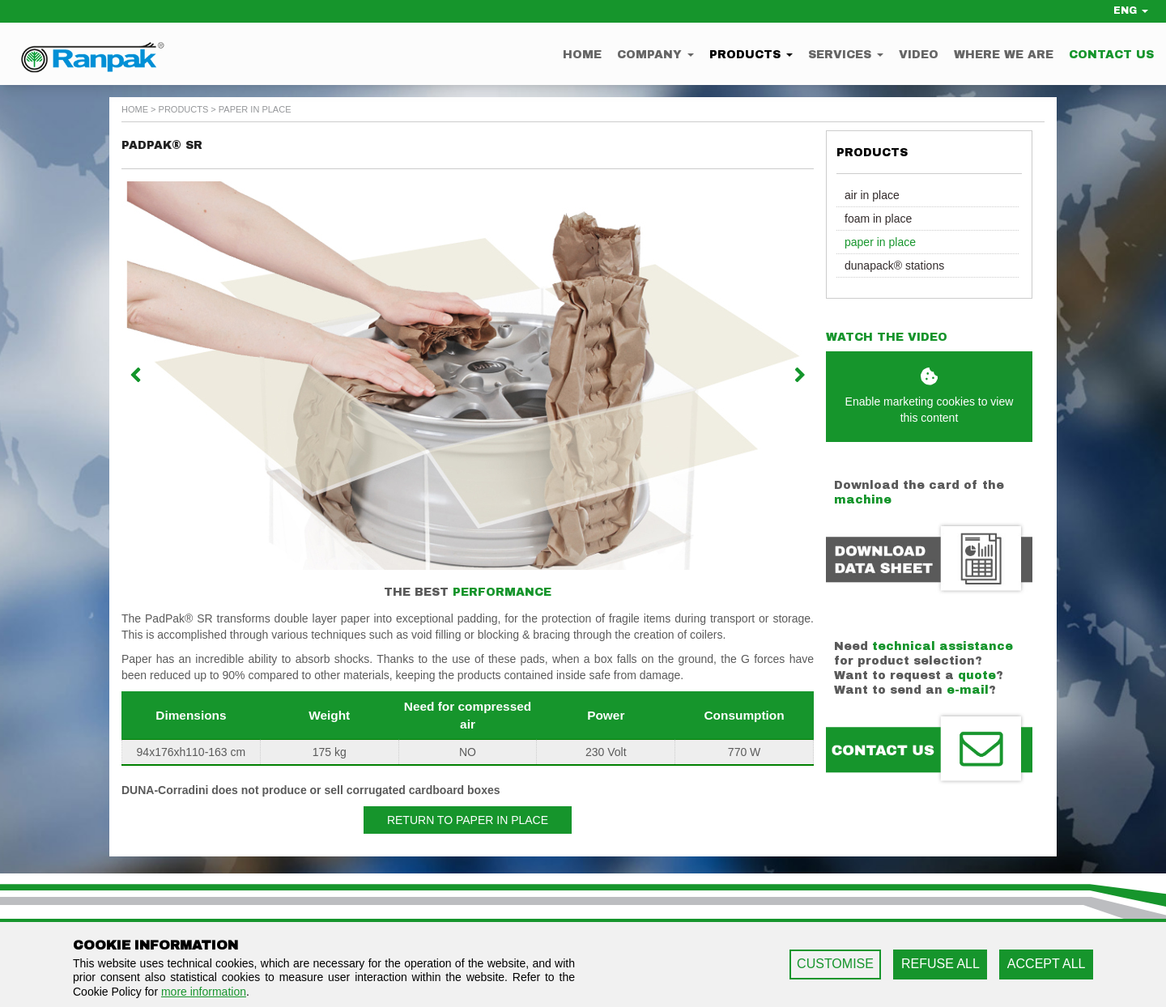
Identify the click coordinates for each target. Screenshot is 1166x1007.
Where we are (1003, 55)
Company (655, 55)
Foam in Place (878, 218)
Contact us (1111, 55)
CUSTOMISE (835, 964)
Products (751, 55)
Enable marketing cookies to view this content (929, 396)
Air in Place (872, 195)
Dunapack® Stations (894, 265)
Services (845, 55)
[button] (173, 375)
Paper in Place (880, 242)
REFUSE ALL (940, 964)
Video (918, 55)
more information (203, 991)
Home (582, 55)
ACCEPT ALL (1046, 964)
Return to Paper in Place (467, 820)
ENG (1130, 10)
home (134, 109)
